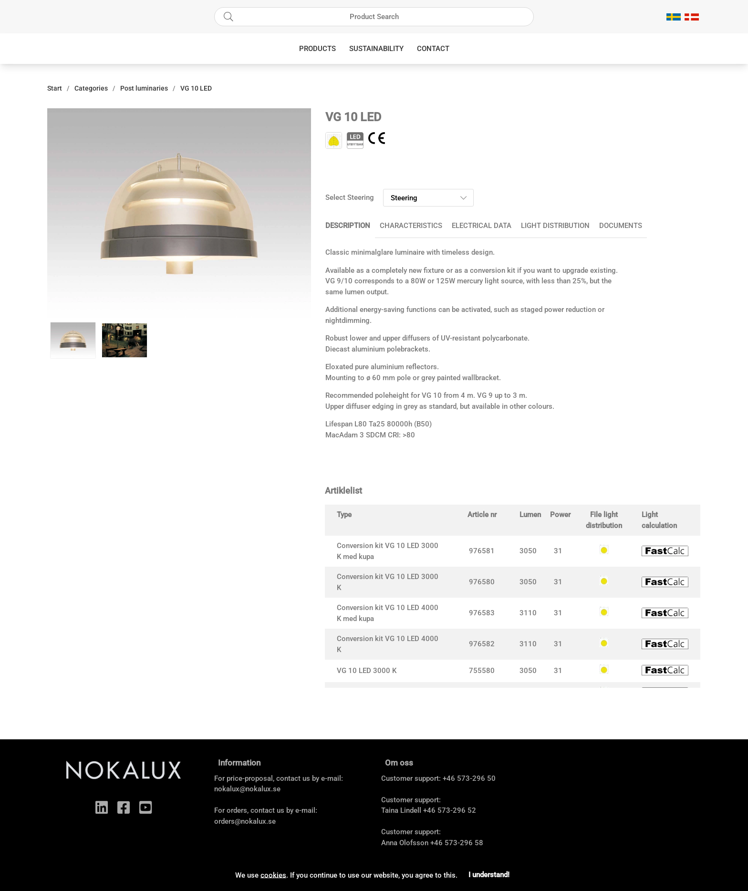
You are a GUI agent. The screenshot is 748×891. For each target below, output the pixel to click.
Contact (433, 48)
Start (54, 88)
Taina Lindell (401, 810)
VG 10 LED (196, 88)
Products (317, 48)
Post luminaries (144, 88)
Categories (91, 88)
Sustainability (376, 48)
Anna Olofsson (404, 843)
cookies (273, 874)
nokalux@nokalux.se (247, 789)
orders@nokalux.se (245, 821)
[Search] (374, 16)
